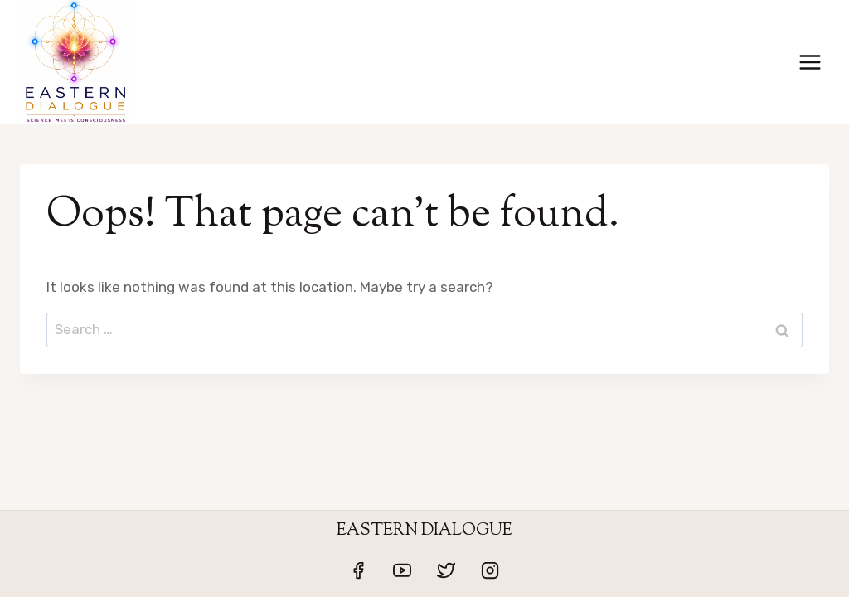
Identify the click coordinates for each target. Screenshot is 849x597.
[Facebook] (358, 570)
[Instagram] (490, 570)
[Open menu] (809, 62)
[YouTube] (402, 570)
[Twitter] (446, 570)
